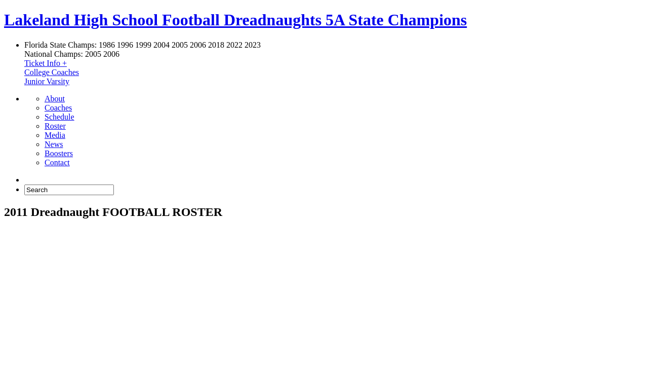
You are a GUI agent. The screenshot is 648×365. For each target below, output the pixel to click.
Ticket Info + (45, 63)
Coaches (58, 107)
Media (55, 135)
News (54, 144)
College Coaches (51, 72)
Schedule (59, 117)
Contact (57, 162)
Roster (55, 126)
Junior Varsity (46, 81)
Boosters (59, 153)
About (55, 98)
